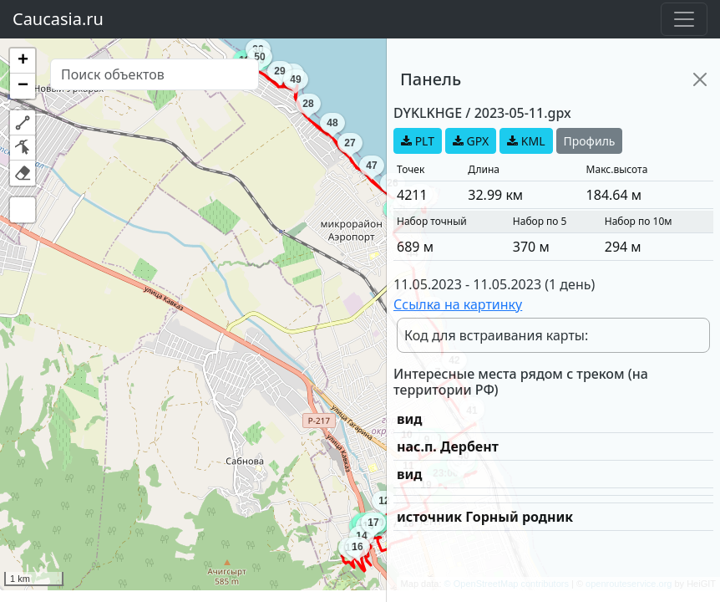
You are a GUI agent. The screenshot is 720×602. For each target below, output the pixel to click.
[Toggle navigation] (684, 19)
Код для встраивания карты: (496, 335)
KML (526, 141)
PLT (417, 141)
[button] (22, 61)
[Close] (700, 79)
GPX (471, 141)
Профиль (590, 141)
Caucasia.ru (58, 19)
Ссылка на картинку (457, 304)
